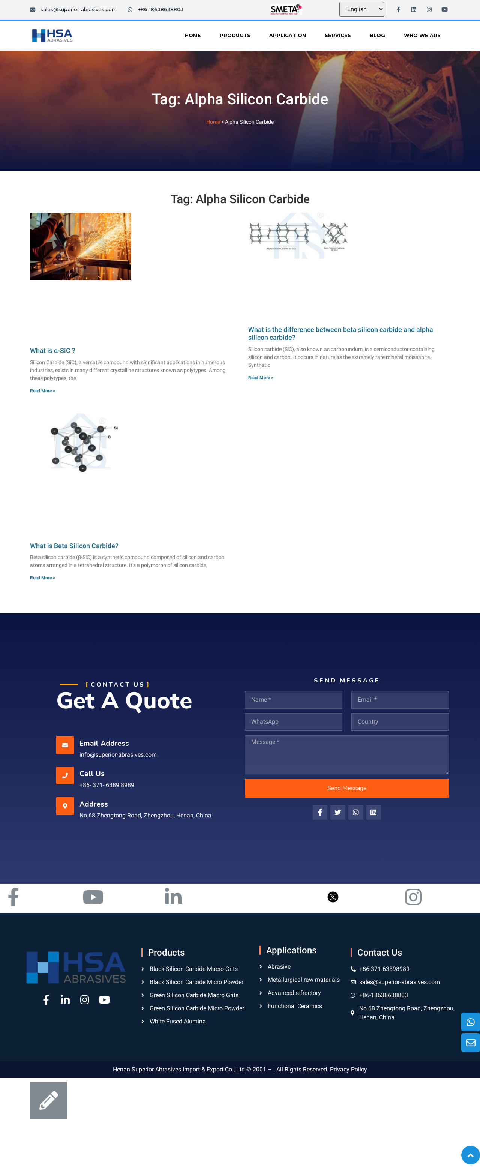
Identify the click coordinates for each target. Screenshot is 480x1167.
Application (287, 35)
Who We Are (422, 35)
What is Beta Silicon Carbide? (74, 546)
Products (235, 35)
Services (338, 35)
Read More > (42, 390)
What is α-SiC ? (52, 350)
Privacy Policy (348, 1069)
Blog (377, 35)
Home (193, 35)
